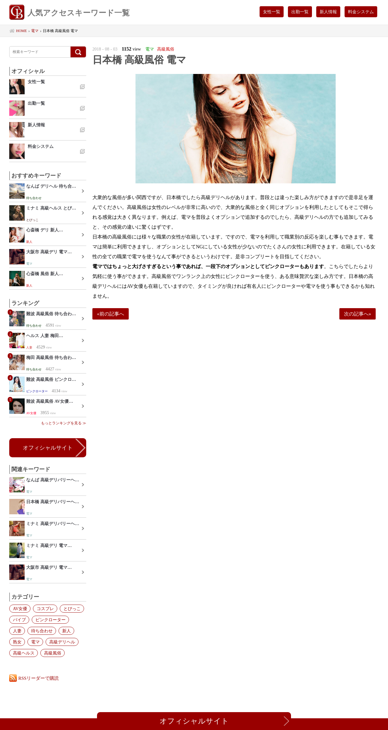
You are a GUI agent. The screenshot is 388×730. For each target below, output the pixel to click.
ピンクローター (50, 620)
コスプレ (44, 608)
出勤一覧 (300, 12)
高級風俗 (52, 653)
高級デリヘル (61, 642)
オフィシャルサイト (48, 448)
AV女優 (20, 608)
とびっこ (71, 608)
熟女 (17, 642)
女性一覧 (271, 12)
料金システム (361, 12)
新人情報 (328, 12)
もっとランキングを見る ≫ (63, 423)
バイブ (19, 620)
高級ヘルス (23, 653)
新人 (65, 631)
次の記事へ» (357, 313)
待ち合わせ (41, 631)
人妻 (17, 631)
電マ (34, 642)
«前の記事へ (110, 313)
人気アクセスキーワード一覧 (69, 13)
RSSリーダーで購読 (38, 678)
